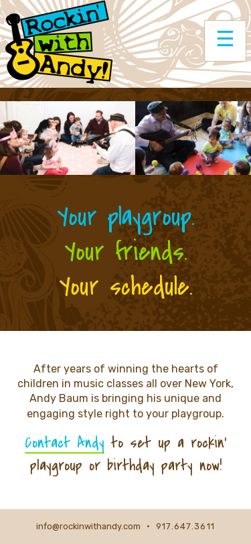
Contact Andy (64, 443)
